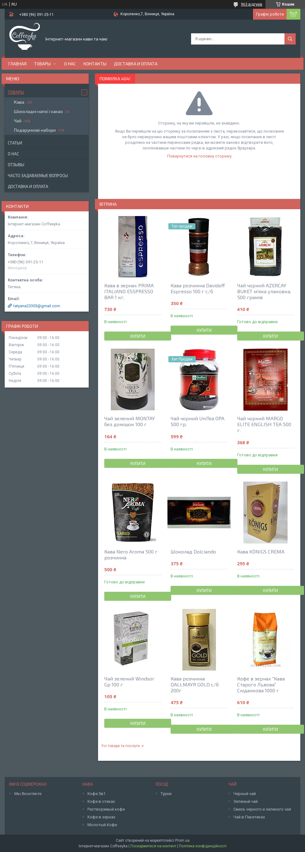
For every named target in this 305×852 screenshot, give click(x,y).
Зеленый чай (245, 801)
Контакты (94, 63)
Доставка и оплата (135, 63)
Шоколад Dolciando (193, 551)
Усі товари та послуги (120, 746)
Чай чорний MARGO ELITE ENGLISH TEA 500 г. (264, 424)
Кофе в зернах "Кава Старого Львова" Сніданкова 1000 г (261, 684)
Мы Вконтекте (27, 793)
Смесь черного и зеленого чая (262, 809)
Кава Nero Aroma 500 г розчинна (130, 554)
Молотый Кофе (102, 824)
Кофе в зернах (101, 817)
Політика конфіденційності (203, 846)
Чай (17, 120)
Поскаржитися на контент (153, 846)
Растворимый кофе (106, 809)
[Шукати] (290, 39)
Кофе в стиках (101, 801)
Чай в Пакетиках (249, 817)
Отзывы (16, 164)
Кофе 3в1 (96, 793)
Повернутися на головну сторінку (199, 156)
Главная (17, 63)
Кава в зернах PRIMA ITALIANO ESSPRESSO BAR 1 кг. (129, 291)
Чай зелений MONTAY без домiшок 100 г (129, 421)
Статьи (15, 142)
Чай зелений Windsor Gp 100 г (129, 681)
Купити (137, 336)
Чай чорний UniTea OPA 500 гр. (197, 421)
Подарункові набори (35, 130)
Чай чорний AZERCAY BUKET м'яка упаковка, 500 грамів (264, 291)
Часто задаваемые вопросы (38, 175)
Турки (166, 793)
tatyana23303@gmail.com (36, 306)
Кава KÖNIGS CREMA (260, 551)
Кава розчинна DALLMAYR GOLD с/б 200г (195, 684)
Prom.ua (182, 840)
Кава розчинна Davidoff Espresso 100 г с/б (198, 288)
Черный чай (244, 793)
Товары (42, 63)
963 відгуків (251, 4)
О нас (70, 63)
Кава (19, 102)
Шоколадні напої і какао (38, 111)
